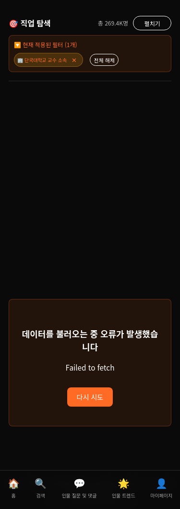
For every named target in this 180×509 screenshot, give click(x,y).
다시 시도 (90, 397)
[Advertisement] (90, 199)
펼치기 (152, 23)
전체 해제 (104, 60)
